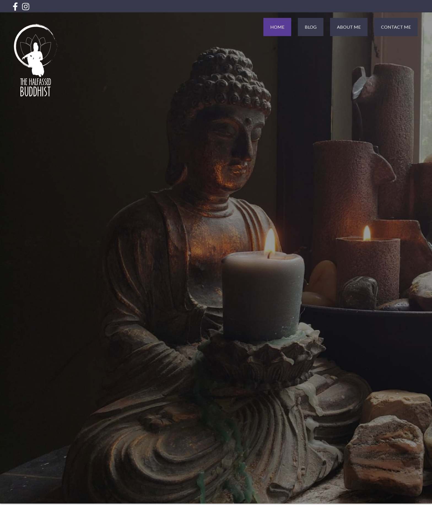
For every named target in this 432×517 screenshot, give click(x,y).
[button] (15, 6)
